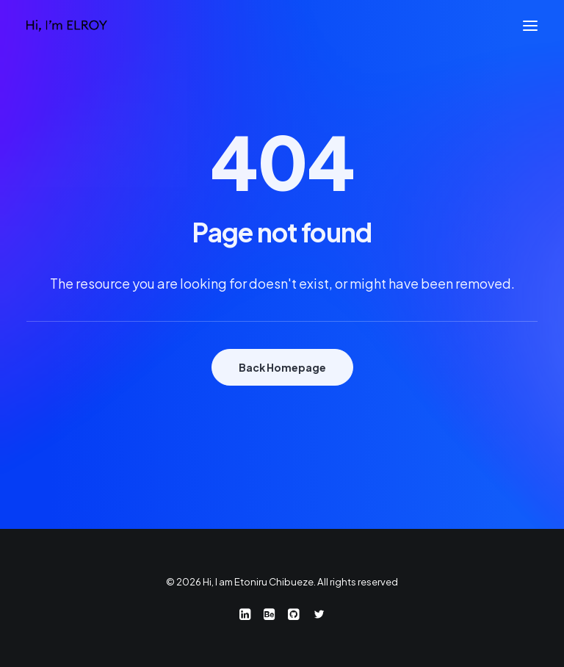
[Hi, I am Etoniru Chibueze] (66, 26)
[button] (530, 25)
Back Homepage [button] (282, 367)
